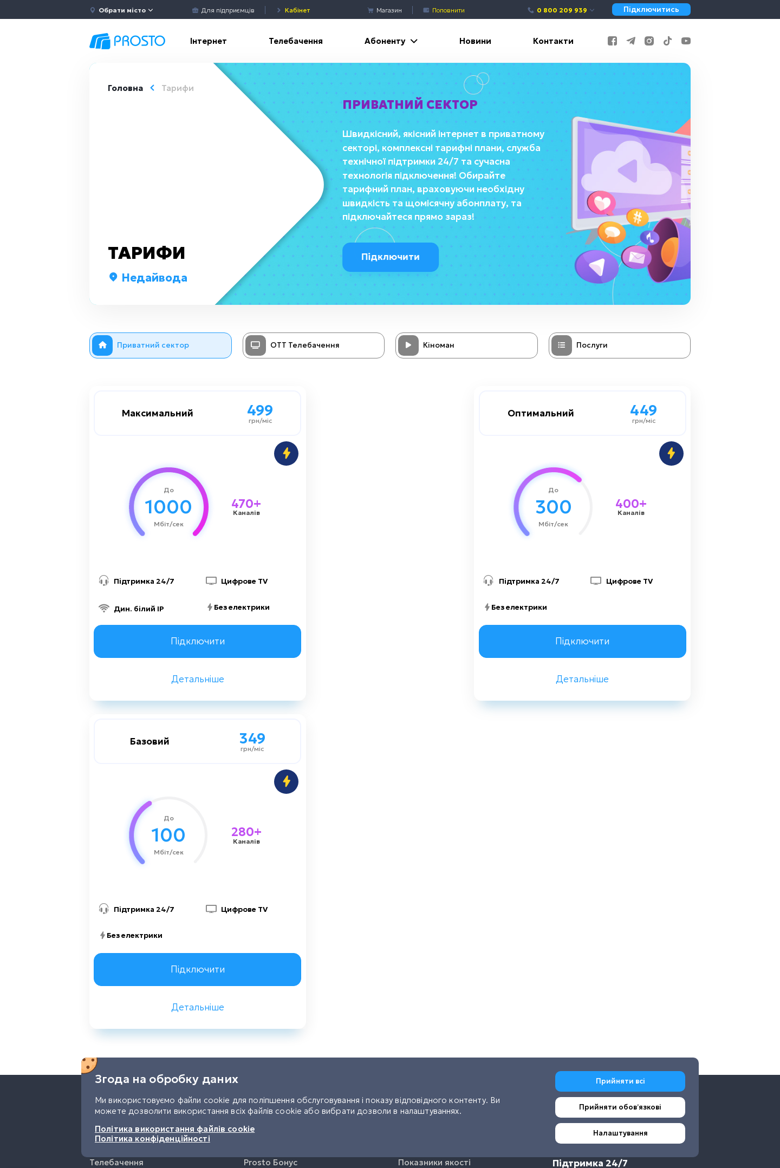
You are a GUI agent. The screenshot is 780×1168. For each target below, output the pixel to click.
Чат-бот (261, 970)
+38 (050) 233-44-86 (604, 920)
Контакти (553, 41)
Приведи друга (275, 866)
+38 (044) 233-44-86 (605, 867)
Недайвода (147, 278)
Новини (475, 41)
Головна (125, 88)
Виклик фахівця (276, 918)
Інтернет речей (121, 866)
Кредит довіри (275, 892)
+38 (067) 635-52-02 (603, 894)
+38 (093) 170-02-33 (603, 946)
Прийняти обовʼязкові (620, 1107)
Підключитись (651, 9)
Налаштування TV (281, 944)
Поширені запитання (441, 866)
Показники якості (434, 839)
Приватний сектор (411, 104)
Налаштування (620, 1133)
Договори (418, 813)
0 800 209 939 (561, 10)
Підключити (395, 257)
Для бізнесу (114, 892)
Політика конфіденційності (454, 944)
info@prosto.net (595, 972)
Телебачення (296, 41)
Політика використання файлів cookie (461, 976)
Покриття (418, 892)
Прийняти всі (620, 1081)
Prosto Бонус (270, 839)
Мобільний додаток (285, 813)
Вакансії (415, 918)
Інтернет (208, 41)
